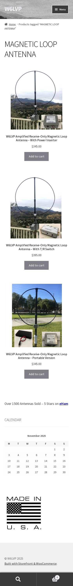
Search (18, 579)
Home (12, 24)
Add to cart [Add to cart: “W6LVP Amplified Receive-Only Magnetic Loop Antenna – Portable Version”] (36, 374)
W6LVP (13, 9)
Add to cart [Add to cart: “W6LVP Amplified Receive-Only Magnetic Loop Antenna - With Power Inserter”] (36, 156)
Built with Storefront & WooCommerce (30, 563)
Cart (48, 576)
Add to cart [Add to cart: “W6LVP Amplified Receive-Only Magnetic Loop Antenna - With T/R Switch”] (36, 265)
